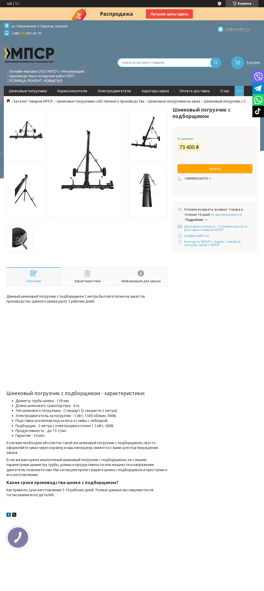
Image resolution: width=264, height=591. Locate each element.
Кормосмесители (72, 91)
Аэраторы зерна (155, 91)
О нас (224, 91)
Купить (215, 169)
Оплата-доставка (194, 91)
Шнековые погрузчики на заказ (174, 101)
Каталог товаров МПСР (33, 101)
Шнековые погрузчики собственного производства (100, 101)
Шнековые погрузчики (28, 91)
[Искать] (215, 62)
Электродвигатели (114, 91)
